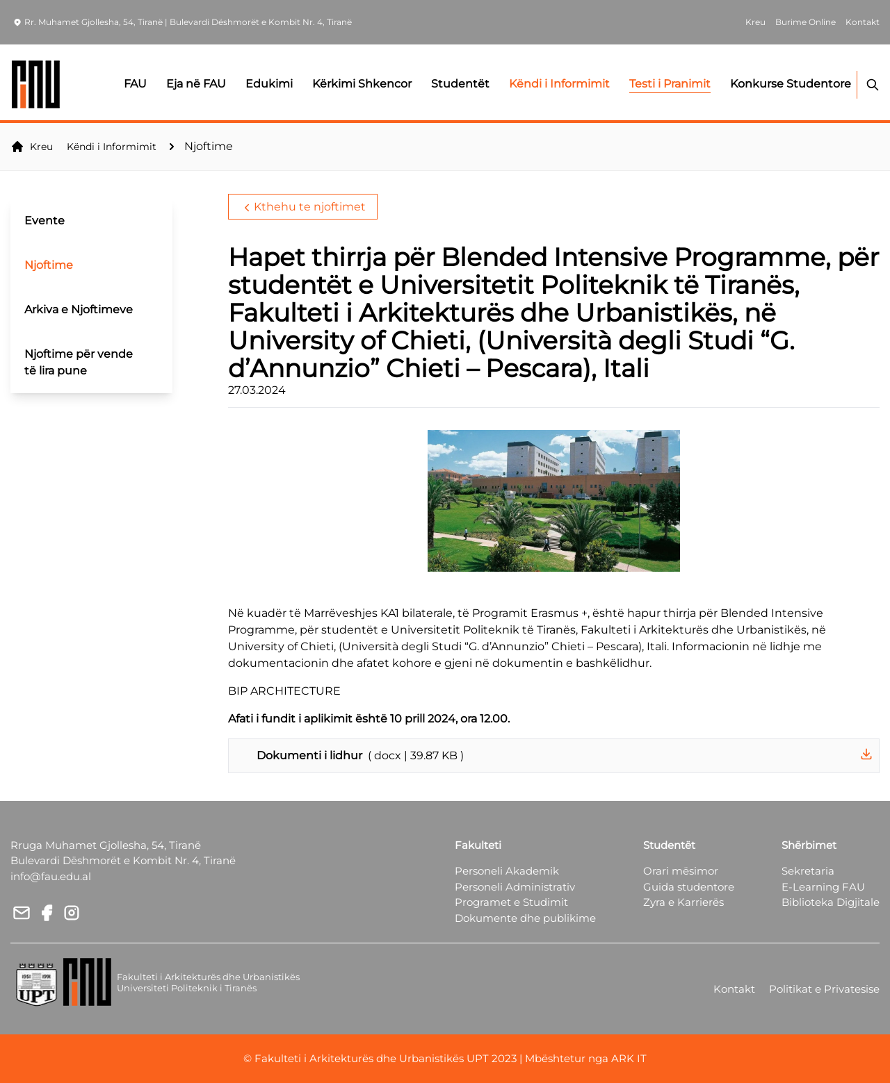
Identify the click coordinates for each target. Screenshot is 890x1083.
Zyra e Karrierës (683, 902)
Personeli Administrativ (515, 886)
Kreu (31, 146)
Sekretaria (808, 870)
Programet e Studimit (511, 902)
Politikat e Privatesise (824, 988)
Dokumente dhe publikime (525, 918)
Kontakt (734, 988)
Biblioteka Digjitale (831, 902)
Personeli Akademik (507, 870)
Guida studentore (688, 886)
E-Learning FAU (823, 886)
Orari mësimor (680, 870)
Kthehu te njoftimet (303, 207)
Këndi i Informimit (111, 146)
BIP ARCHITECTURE (284, 690)
